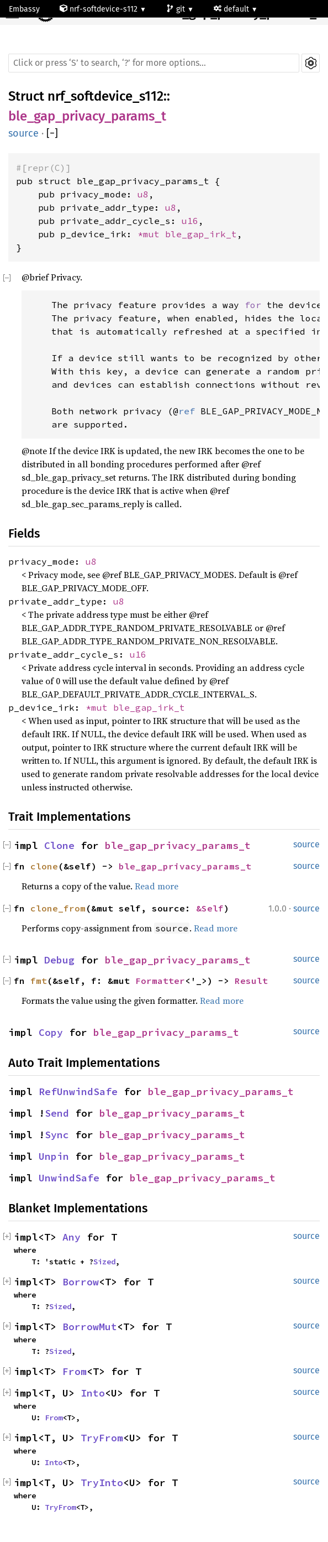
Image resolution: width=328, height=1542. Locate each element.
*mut (151, 233)
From (74, 1371)
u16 (190, 220)
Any (71, 1237)
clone (44, 866)
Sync (57, 1134)
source (23, 133)
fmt (38, 980)
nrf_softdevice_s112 (105, 96)
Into (93, 1393)
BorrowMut (89, 1326)
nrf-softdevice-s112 (100, 9)
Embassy (24, 9)
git (176, 9)
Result (251, 980)
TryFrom (102, 1437)
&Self (210, 908)
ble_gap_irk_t (201, 233)
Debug (59, 960)
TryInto (102, 1482)
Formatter (160, 980)
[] (52, 133)
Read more (156, 886)
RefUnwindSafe (78, 1091)
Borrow (80, 1281)
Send (57, 1113)
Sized (104, 1262)
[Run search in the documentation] (153, 63)
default (232, 9)
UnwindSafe (69, 1177)
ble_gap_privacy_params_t (87, 116)
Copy (51, 1032)
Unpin (54, 1156)
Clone (59, 845)
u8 (143, 194)
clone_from (58, 908)
